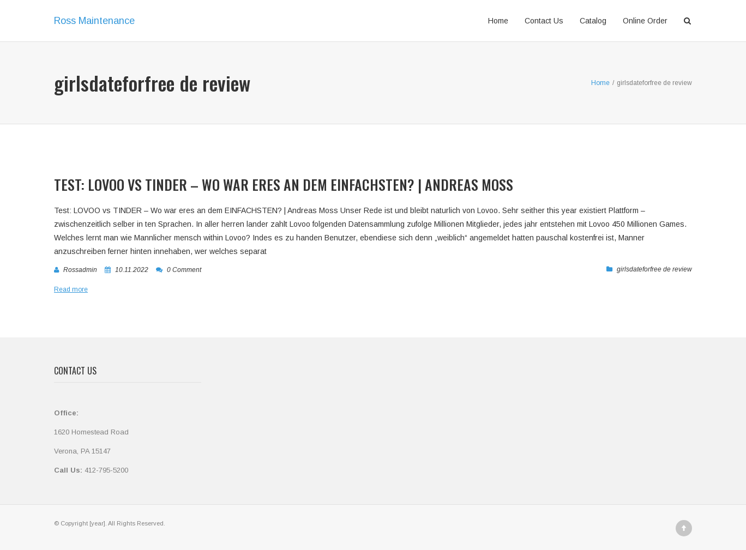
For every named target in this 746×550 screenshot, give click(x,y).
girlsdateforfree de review (654, 269)
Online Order (645, 20)
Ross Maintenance (94, 20)
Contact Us (544, 20)
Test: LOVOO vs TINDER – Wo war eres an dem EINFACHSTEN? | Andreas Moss (283, 184)
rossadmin (80, 270)
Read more (71, 289)
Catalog (593, 20)
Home (498, 20)
